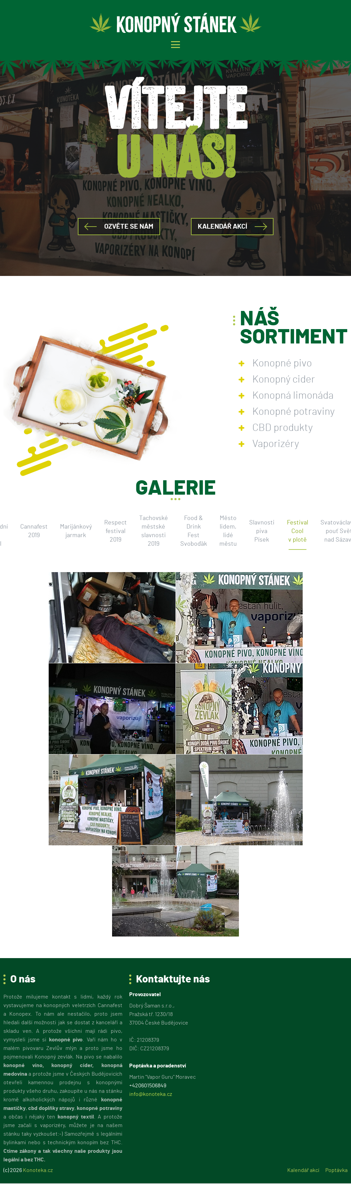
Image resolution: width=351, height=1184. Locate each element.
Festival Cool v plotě (297, 531)
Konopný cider (283, 379)
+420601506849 (147, 1085)
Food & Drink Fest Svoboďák (193, 531)
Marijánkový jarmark (76, 531)
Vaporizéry (275, 444)
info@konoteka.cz (150, 1094)
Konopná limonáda (293, 395)
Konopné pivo (282, 363)
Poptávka (336, 1170)
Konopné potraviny (293, 412)
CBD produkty (282, 428)
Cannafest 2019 (34, 531)
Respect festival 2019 (115, 531)
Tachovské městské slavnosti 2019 (153, 531)
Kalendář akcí (222, 226)
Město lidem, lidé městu (228, 531)
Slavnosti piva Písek (262, 531)
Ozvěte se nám (128, 226)
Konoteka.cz (38, 1170)
